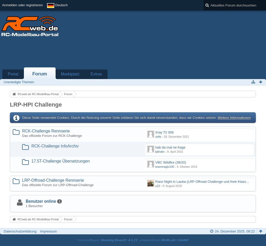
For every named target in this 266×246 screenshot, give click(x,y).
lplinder (160, 151)
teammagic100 (164, 166)
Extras (96, 74)
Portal (13, 74)
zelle (158, 136)
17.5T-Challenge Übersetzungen (60, 161)
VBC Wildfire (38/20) (170, 162)
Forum (39, 73)
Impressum (48, 231)
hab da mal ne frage (170, 147)
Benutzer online (41, 201)
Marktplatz (70, 74)
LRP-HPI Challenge (36, 104)
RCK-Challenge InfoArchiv (55, 146)
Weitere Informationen (234, 118)
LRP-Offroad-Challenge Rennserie (53, 180)
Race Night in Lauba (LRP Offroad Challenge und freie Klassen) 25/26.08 (210, 182)
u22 (157, 185)
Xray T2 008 (164, 132)
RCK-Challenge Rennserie (46, 131)
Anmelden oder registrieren (22, 5)
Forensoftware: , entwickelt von (133, 240)
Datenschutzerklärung (20, 231)
